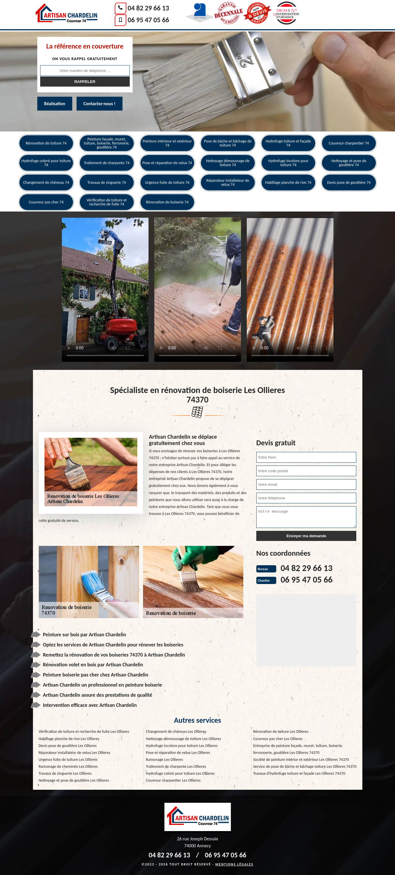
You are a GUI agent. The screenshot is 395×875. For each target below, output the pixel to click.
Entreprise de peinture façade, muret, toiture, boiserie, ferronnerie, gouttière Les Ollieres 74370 (298, 749)
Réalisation (54, 103)
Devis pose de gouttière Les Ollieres (68, 745)
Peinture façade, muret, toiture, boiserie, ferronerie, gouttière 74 (106, 143)
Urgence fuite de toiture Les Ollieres (68, 759)
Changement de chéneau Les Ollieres (176, 731)
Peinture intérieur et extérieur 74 (167, 143)
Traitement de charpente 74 (106, 162)
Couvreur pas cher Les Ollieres (278, 738)
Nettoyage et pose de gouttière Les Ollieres (74, 780)
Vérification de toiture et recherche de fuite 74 (107, 202)
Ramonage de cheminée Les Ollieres (68, 766)
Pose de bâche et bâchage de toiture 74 (228, 143)
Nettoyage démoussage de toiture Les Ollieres (183, 738)
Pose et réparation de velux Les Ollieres (178, 752)
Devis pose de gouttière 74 (349, 182)
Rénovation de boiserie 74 (167, 202)
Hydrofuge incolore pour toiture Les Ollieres (182, 745)
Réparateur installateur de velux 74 (227, 182)
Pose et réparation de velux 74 (167, 162)
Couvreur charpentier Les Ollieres (173, 780)
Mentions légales (234, 864)
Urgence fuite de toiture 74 (167, 182)
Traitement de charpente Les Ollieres (176, 766)
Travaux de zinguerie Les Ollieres (65, 773)
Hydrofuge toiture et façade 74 (288, 143)
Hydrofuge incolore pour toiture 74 (288, 162)
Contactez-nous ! (100, 103)
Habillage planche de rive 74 (288, 182)
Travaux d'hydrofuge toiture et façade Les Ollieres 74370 (299, 773)
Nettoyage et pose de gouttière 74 (348, 162)
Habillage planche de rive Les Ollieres (69, 738)
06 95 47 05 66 (148, 20)
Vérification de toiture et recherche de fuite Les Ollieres (84, 731)
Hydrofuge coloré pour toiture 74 (46, 162)
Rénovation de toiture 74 (46, 143)
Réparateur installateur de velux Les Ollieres (74, 752)
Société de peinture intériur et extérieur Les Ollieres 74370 (301, 759)
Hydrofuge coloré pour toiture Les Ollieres (180, 773)
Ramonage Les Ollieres (164, 759)
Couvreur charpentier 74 (349, 143)
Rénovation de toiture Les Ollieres (280, 731)
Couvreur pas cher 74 (46, 202)
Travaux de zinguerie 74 (107, 182)
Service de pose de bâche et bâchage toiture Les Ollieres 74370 (304, 766)
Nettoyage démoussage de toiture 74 (227, 162)
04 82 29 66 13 (148, 8)
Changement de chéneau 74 (46, 182)
